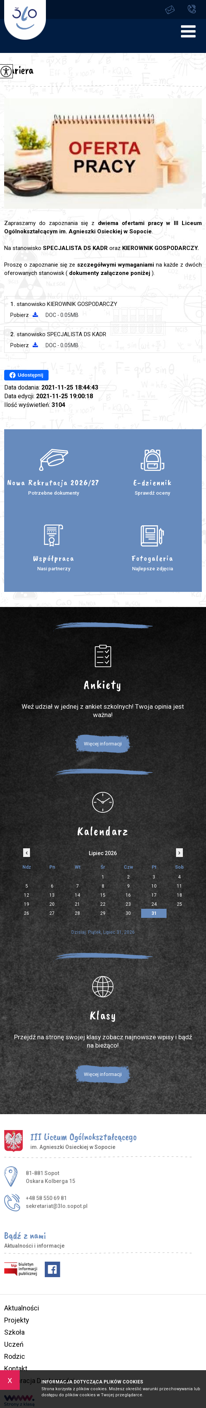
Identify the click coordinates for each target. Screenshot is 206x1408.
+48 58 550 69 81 (192, 9)
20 (52, 904)
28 (77, 913)
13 (52, 895)
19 (26, 904)
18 (179, 895)
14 (77, 895)
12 (26, 895)
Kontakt (15, 1368)
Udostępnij (26, 375)
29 (102, 913)
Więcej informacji (103, 744)
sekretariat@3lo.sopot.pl (170, 9)
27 (52, 913)
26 (26, 913)
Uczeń (14, 1344)
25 (179, 904)
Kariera (18, 70)
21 (77, 904)
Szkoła (14, 1332)
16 (128, 895)
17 (154, 895)
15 (102, 895)
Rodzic (14, 1356)
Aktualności (21, 1308)
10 (154, 886)
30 (128, 913)
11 (179, 886)
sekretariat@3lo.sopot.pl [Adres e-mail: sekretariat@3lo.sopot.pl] (57, 1206)
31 (154, 913)
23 (128, 904)
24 (154, 904)
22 (102, 904)
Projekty (16, 1320)
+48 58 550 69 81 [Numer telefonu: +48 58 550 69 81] (46, 1198)
